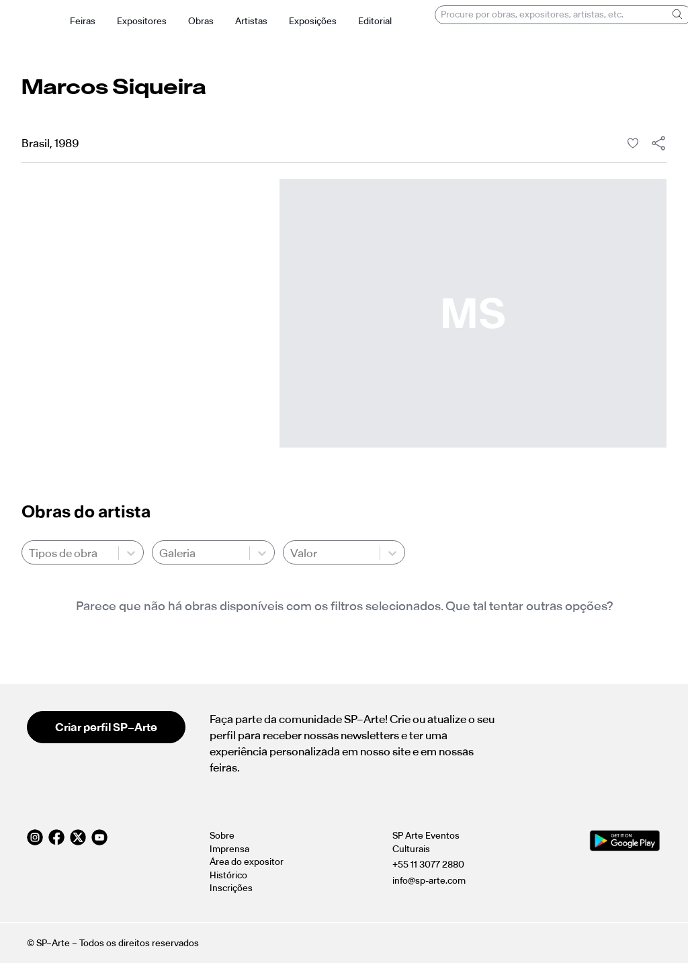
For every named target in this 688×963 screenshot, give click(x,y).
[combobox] (30, 553)
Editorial (375, 21)
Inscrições (231, 888)
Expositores (142, 21)
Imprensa (229, 849)
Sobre (222, 835)
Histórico (228, 875)
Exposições (313, 21)
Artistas (251, 21)
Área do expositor (247, 862)
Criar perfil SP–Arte (106, 727)
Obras (201, 21)
